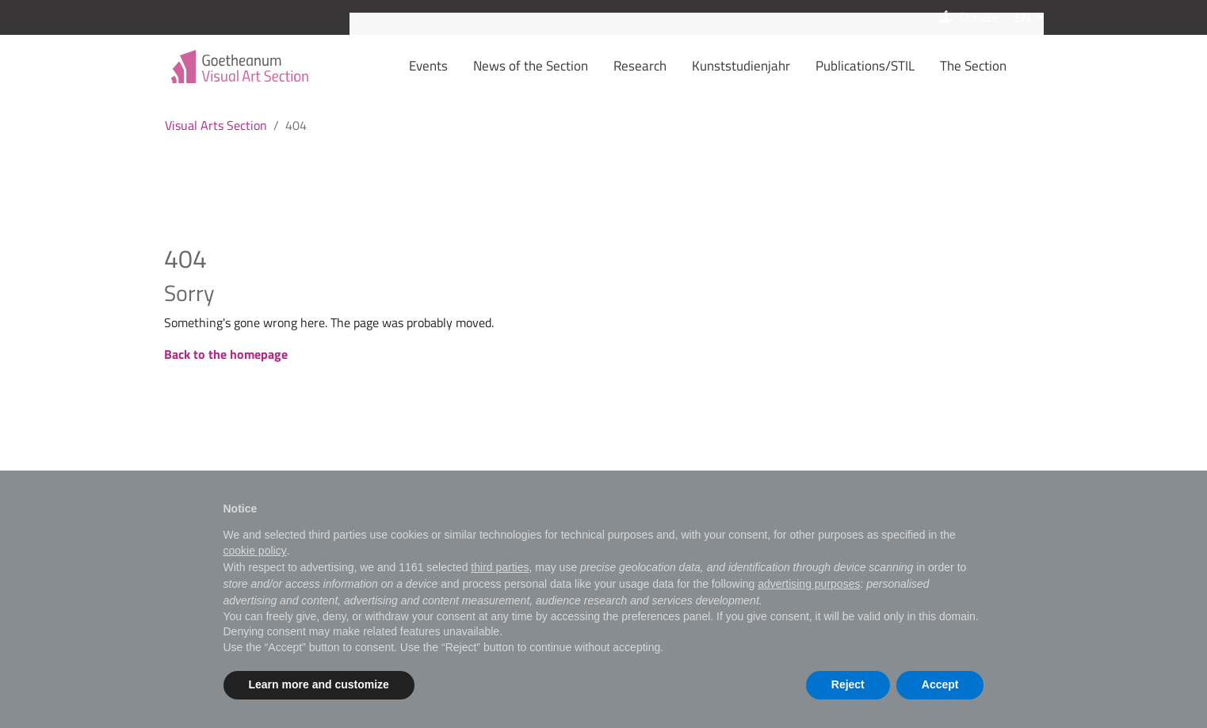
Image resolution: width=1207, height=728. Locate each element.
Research (664, 65)
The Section (997, 65)
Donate (967, 17)
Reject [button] (848, 684)
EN (1023, 17)
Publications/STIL (889, 65)
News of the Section (555, 65)
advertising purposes (809, 583)
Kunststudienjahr (765, 65)
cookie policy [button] (255, 550)
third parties (500, 567)
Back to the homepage (226, 354)
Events (453, 65)
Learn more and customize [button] (319, 684)
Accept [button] (940, 684)
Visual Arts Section (216, 125)
